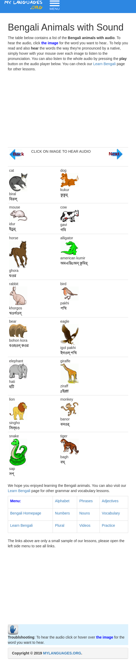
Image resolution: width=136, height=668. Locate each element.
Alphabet (62, 501)
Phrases (85, 501)
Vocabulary (111, 513)
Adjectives (110, 501)
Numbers (62, 513)
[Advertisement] (68, 110)
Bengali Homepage (25, 513)
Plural (59, 525)
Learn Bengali (104, 64)
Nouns (84, 513)
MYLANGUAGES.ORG (62, 653)
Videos (84, 525)
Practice (108, 525)
